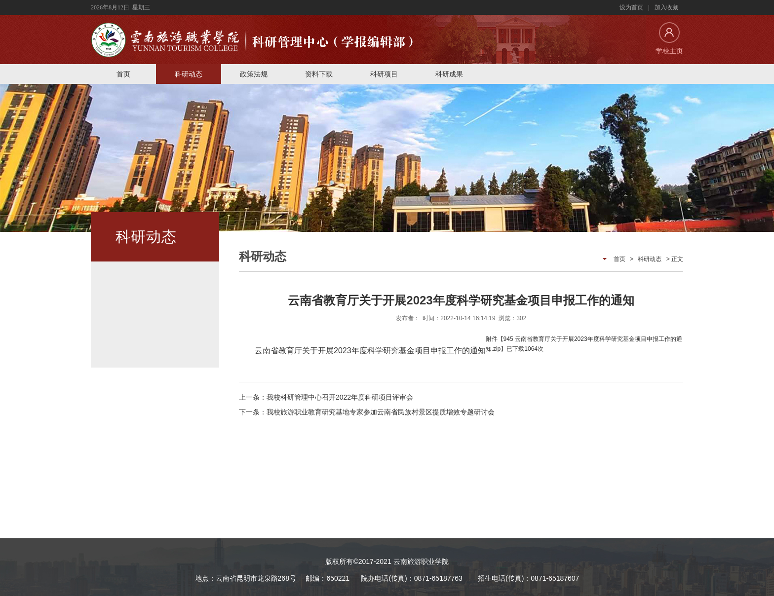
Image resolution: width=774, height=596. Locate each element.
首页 (123, 74)
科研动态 (188, 74)
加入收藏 (666, 7)
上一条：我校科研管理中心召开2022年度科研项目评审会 (326, 397)
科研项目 (384, 74)
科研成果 (449, 74)
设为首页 (631, 7)
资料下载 (319, 74)
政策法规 (254, 74)
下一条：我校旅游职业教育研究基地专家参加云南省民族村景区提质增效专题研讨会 (367, 412)
